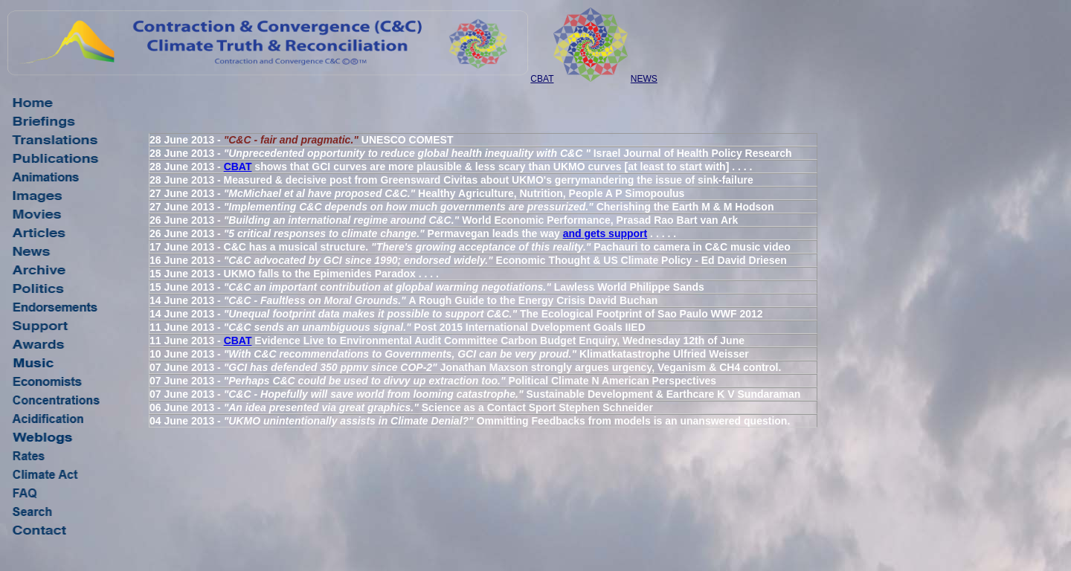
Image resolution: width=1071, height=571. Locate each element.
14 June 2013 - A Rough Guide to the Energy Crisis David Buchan (403, 300)
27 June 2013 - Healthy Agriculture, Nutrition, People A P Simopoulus (416, 193)
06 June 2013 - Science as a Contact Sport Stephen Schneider (401, 407)
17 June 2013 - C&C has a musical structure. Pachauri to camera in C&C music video (470, 247)
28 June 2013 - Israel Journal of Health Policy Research (470, 153)
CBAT (541, 79)
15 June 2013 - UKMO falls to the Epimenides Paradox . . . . (294, 274)
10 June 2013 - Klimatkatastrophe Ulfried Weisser (449, 354)
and (574, 233)
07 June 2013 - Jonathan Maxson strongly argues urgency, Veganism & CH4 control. (465, 367)
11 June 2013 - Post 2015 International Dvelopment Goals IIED (397, 327)
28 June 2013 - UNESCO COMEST (301, 140)
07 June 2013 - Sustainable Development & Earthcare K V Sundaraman (474, 394)
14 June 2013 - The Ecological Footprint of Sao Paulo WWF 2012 (456, 314)
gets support (615, 233)
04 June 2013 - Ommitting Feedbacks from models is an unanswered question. (469, 421)
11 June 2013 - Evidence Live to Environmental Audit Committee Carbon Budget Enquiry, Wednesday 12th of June (446, 340)
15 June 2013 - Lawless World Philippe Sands (426, 287)
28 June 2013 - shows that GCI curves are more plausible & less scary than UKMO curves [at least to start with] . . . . (450, 166)
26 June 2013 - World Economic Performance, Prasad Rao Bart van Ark (443, 220)
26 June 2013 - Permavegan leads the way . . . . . (412, 233)
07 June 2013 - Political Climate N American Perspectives (432, 381)
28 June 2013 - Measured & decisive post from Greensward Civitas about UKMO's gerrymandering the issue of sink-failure (451, 180)
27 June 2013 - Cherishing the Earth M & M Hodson (461, 207)
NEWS (644, 79)
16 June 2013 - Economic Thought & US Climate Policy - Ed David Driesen (468, 260)
